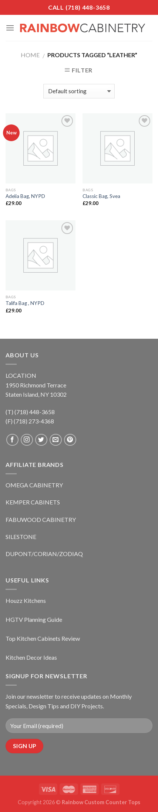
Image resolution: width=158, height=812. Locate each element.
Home (30, 54)
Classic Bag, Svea (101, 196)
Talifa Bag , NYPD (25, 303)
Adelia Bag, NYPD (25, 196)
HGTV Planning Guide (34, 619)
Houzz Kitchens (26, 600)
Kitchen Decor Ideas (31, 657)
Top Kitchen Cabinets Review (43, 638)
